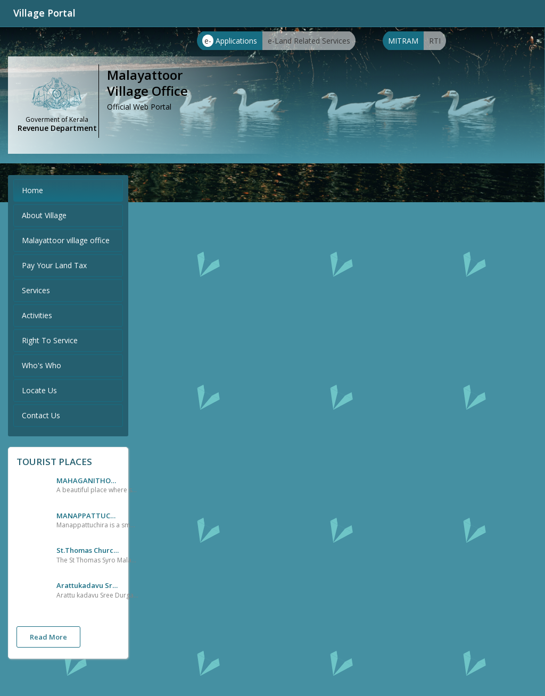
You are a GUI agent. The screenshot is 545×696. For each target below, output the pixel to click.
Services (36, 290)
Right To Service (50, 340)
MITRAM (403, 41)
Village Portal (44, 12)
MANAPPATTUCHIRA (88, 515)
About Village (44, 215)
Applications (229, 41)
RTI (435, 41)
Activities (37, 315)
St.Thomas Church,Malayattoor (88, 550)
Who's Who (41, 365)
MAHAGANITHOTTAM (88, 480)
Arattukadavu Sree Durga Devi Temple (88, 585)
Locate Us (39, 390)
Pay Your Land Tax (54, 265)
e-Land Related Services (309, 41)
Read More (48, 637)
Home (32, 190)
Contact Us (41, 415)
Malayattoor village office (66, 240)
